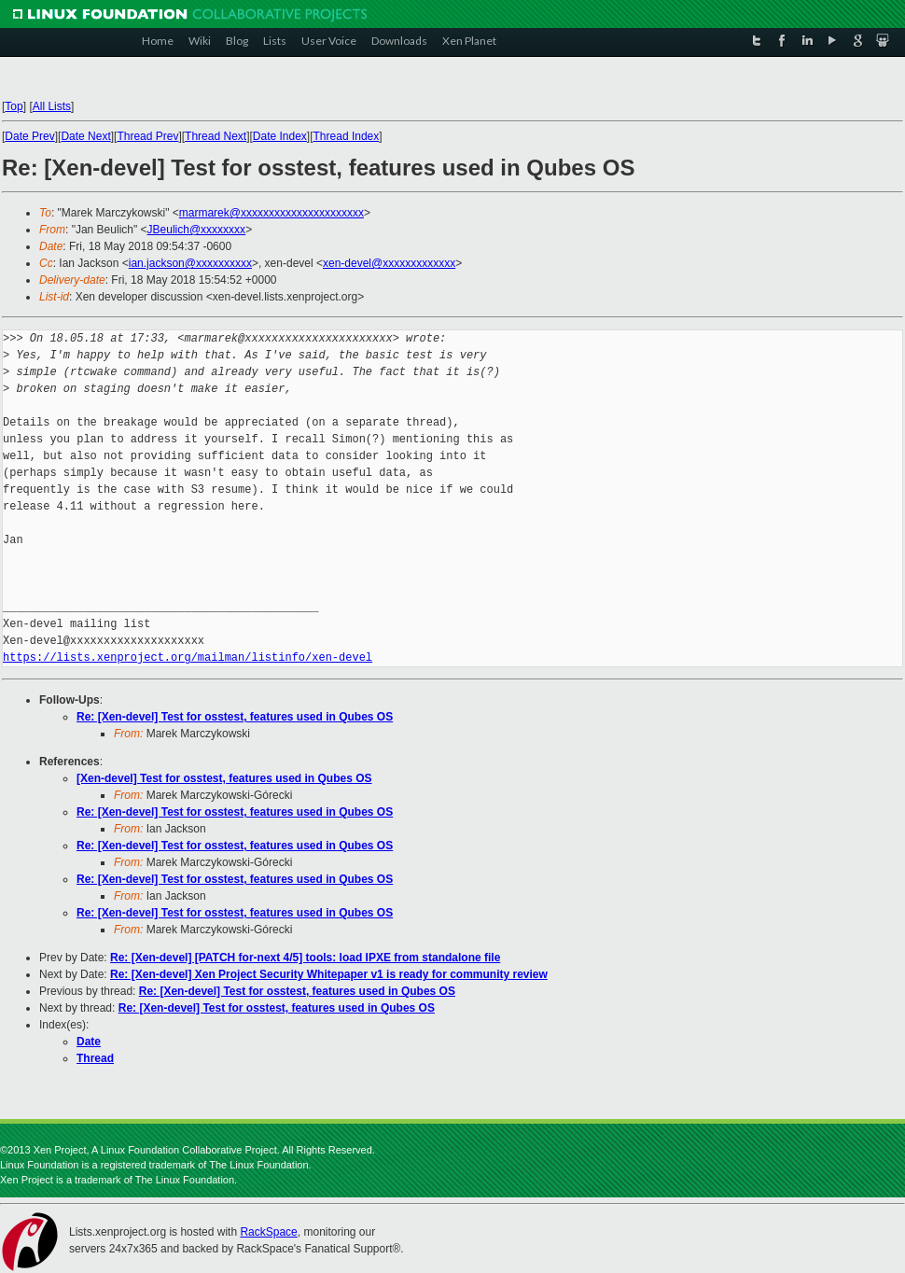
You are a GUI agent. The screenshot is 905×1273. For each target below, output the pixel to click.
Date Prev (29, 136)
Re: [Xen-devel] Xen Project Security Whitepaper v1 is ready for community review (329, 974)
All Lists (52, 106)
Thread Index (346, 136)
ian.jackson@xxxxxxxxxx (190, 263)
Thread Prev (147, 136)
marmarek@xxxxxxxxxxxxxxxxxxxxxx (271, 212)
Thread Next (215, 136)
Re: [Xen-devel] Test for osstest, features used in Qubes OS (235, 716)
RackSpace (268, 1231)
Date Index (280, 136)
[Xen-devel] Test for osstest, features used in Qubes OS (224, 778)
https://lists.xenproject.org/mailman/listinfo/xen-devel (187, 657)
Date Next (85, 136)
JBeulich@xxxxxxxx (196, 229)
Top (13, 106)
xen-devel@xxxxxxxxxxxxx (389, 263)
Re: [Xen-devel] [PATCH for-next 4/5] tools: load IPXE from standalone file (305, 957)
